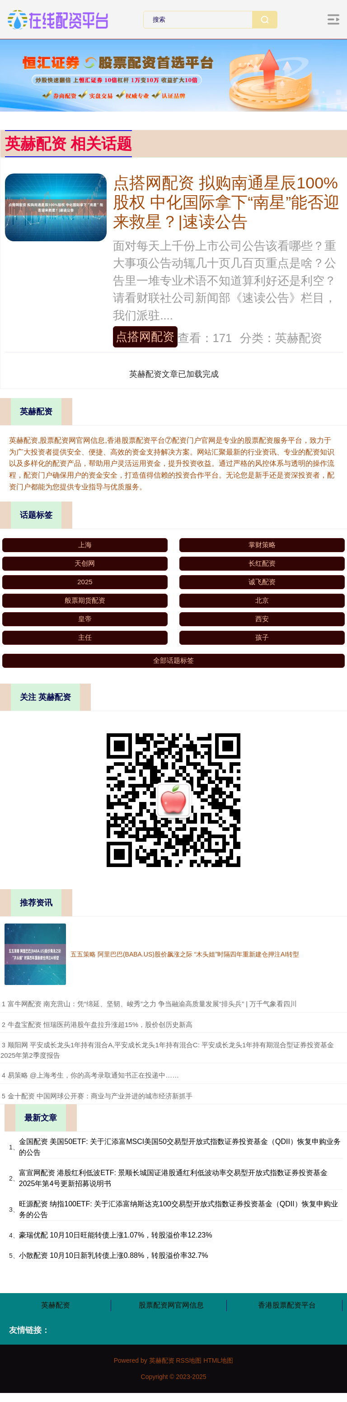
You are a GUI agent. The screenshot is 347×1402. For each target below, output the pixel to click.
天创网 (85, 563)
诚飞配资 (262, 582)
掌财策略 (262, 545)
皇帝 (85, 619)
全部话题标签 (173, 660)
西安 (262, 619)
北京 (262, 600)
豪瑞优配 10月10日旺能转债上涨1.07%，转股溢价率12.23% (115, 1235)
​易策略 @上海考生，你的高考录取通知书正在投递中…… (93, 1075)
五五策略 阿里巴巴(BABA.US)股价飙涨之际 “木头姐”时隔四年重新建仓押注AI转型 (184, 954)
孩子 (262, 637)
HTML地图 (218, 1360)
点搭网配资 (145, 336)
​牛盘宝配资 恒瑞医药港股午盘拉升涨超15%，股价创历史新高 (100, 1024)
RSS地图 (189, 1360)
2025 (84, 582)
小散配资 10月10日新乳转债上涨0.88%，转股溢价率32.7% (113, 1255)
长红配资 (262, 563)
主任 (85, 637)
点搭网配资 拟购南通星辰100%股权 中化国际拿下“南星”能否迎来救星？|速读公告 (226, 202)
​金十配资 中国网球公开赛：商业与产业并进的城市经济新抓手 (100, 1096)
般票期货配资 (85, 600)
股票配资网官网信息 (171, 1305)
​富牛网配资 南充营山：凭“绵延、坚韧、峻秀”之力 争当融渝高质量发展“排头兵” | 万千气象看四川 (152, 1004)
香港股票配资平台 (287, 1305)
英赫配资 (55, 1305)
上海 (85, 545)
